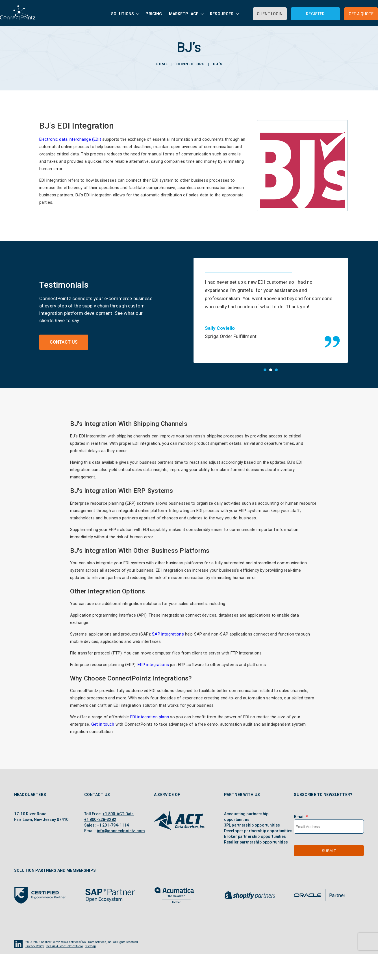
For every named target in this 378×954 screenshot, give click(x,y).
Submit (329, 851)
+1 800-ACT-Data (118, 814)
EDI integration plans (149, 716)
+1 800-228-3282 (100, 819)
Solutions (122, 14)
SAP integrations (168, 634)
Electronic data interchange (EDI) (70, 139)
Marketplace (184, 14)
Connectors (190, 64)
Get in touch (102, 724)
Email (299, 816)
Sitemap (90, 946)
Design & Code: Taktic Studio (64, 946)
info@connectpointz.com (121, 831)
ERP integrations (153, 664)
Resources (221, 14)
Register (315, 14)
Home (162, 64)
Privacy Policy (34, 946)
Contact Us (64, 342)
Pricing (153, 14)
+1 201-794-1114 (113, 825)
